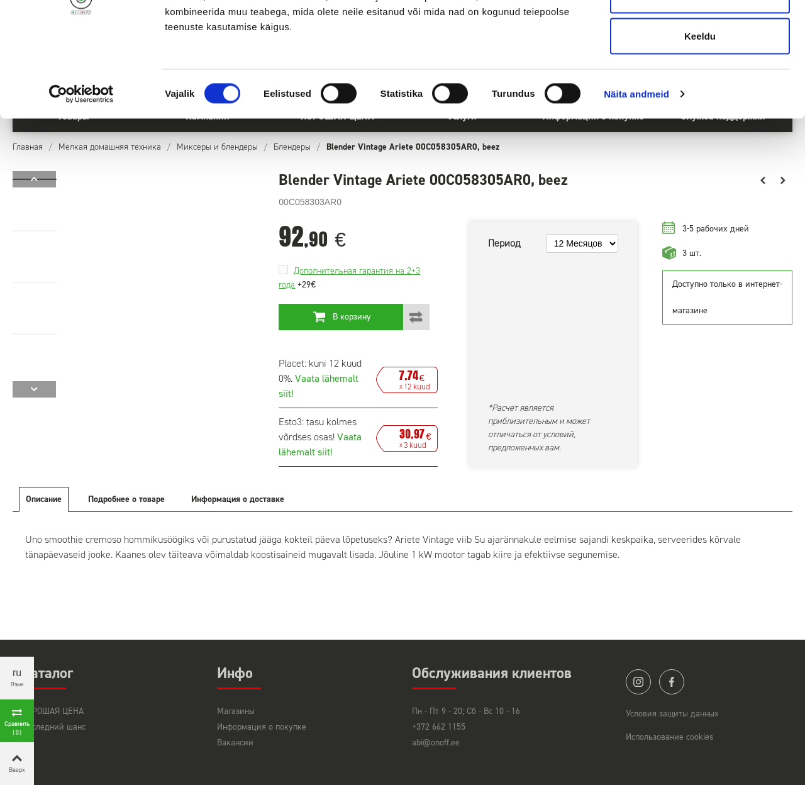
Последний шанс (54, 727)
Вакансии (235, 743)
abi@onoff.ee (436, 743)
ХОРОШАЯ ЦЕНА (53, 711)
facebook (671, 681)
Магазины (236, 711)
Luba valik (700, 74)
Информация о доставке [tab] (237, 499)
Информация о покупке (261, 727)
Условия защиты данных (672, 714)
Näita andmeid (636, 173)
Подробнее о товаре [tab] (126, 499)
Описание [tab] (44, 499)
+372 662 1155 (438, 727)
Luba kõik (700, 33)
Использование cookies (670, 737)
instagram (638, 681)
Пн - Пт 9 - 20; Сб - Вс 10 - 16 (466, 711)
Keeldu (700, 115)
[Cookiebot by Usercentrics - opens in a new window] (81, 173)
